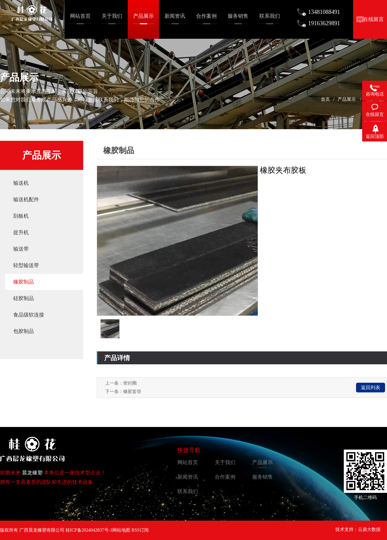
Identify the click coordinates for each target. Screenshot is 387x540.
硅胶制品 (23, 298)
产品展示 (347, 99)
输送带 (21, 249)
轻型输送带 (26, 265)
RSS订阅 (140, 530)
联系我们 (187, 491)
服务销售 (262, 477)
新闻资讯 (187, 477)
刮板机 (21, 216)
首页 (325, 99)
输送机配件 (26, 199)
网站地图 (121, 530)
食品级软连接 (28, 314)
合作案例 (225, 477)
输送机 (21, 183)
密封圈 (130, 383)
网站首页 (187, 462)
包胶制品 (23, 331)
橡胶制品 (23, 282)
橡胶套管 (132, 391)
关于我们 (225, 462)
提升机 (21, 232)
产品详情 (117, 357)
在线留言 (373, 19)
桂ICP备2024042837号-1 (88, 530)
